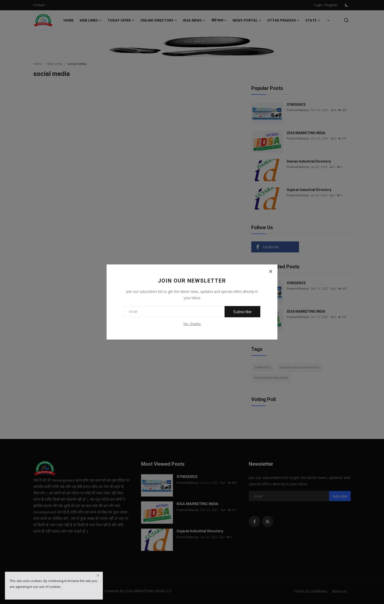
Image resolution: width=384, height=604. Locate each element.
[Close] (270, 271)
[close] (98, 575)
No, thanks (192, 323)
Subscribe (242, 311)
